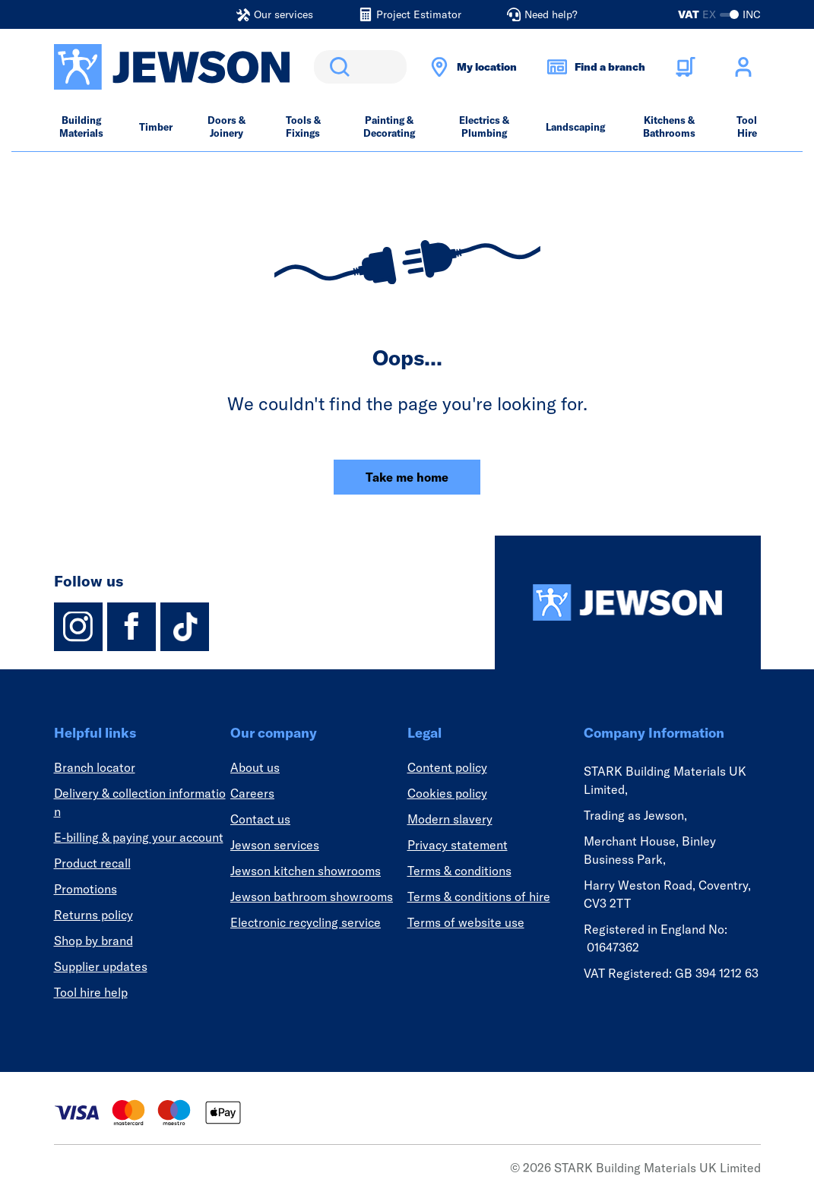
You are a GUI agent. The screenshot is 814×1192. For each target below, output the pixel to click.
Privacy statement (457, 844)
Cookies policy (447, 793)
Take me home (407, 477)
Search (336, 67)
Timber (156, 127)
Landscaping (575, 127)
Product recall (92, 863)
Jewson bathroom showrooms (311, 896)
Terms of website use (465, 922)
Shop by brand (93, 940)
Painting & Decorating (389, 126)
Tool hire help (91, 992)
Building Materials (81, 126)
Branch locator (94, 767)
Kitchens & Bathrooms (669, 126)
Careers (252, 793)
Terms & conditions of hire (478, 896)
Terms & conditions (459, 870)
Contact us (260, 819)
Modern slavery (450, 819)
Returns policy (93, 914)
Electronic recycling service (305, 922)
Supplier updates (100, 966)
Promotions (85, 888)
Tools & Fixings (303, 126)
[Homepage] (628, 602)
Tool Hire (746, 126)
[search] (360, 67)
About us (255, 767)
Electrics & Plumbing (484, 126)
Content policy (447, 767)
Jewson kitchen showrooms (305, 870)
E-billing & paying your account (138, 837)
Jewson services (274, 844)
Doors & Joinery (226, 126)
